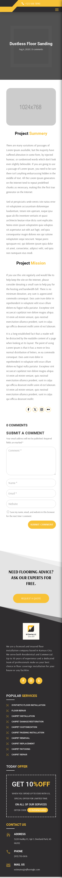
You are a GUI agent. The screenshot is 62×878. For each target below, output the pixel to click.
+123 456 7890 (32, 3)
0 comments (37, 49)
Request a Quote (31, 598)
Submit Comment (41, 524)
